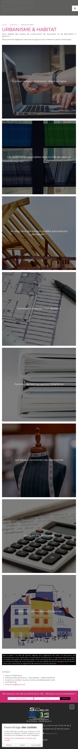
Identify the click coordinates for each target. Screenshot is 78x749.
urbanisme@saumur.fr (15, 684)
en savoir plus (62, 663)
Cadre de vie (13, 25)
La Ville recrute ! (52, 725)
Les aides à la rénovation (39, 535)
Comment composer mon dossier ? (39, 308)
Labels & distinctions (47, 729)
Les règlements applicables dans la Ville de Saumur (39, 156)
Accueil (4, 25)
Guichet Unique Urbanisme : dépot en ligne (39, 81)
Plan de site (64, 725)
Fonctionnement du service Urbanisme (39, 384)
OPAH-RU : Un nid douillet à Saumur (39, 611)
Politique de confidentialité (14, 738)
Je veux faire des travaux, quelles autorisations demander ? (39, 233)
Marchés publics (63, 729)
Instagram (46, 744)
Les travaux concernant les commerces (39, 459)
